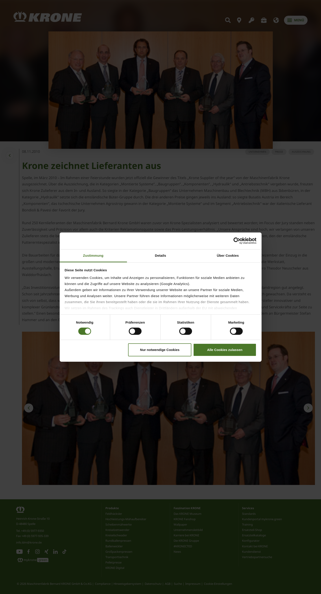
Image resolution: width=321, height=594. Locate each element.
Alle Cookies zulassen (224, 350)
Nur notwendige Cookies (159, 350)
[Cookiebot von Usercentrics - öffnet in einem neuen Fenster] (236, 240)
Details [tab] (160, 255)
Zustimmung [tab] (93, 255)
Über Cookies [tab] (228, 255)
